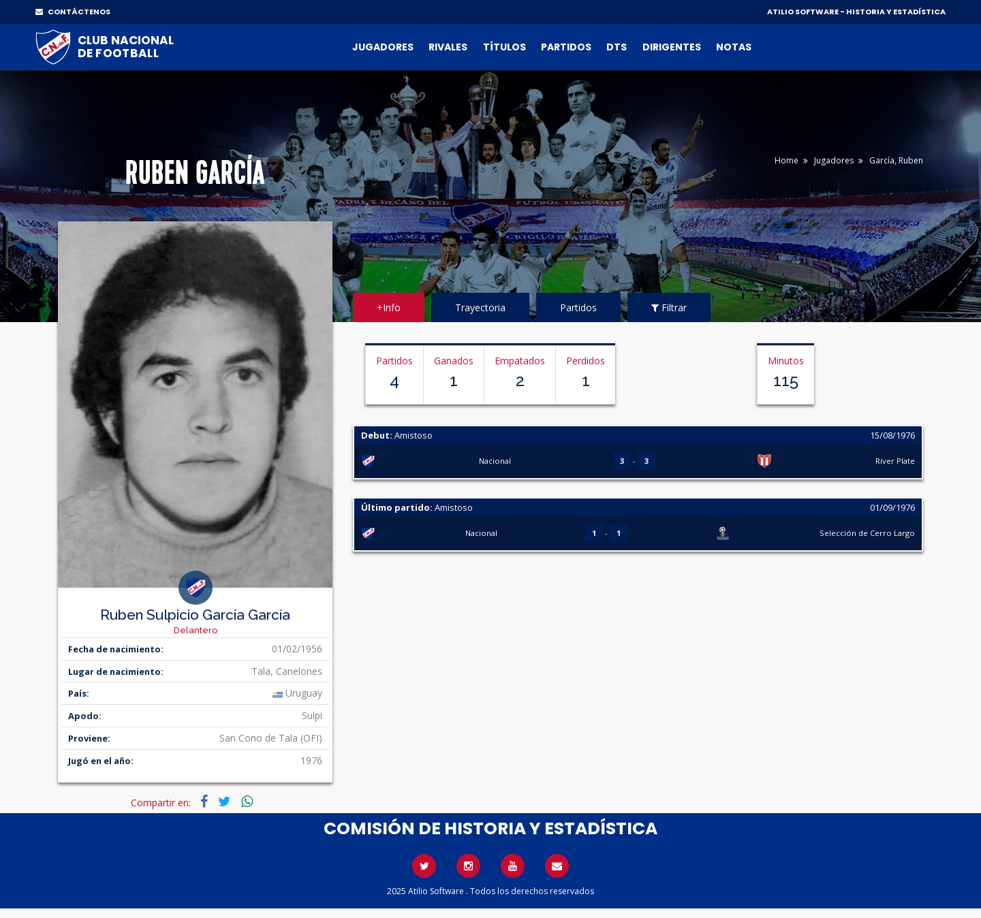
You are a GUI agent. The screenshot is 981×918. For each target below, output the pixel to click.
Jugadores (383, 47)
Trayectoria (480, 307)
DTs (616, 47)
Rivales (448, 47)
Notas (733, 47)
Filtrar (669, 307)
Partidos (566, 47)
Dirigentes (671, 47)
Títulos (504, 47)
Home (786, 160)
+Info (389, 307)
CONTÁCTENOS (72, 11)
